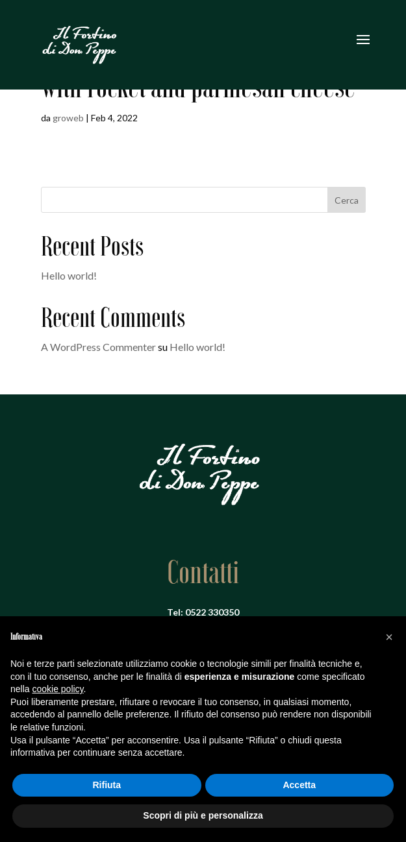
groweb (68, 117)
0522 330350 (212, 612)
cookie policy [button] (57, 689)
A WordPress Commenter (98, 347)
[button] (389, 637)
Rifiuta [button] (106, 785)
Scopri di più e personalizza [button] (202, 815)
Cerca (347, 200)
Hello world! (69, 275)
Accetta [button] (299, 785)
